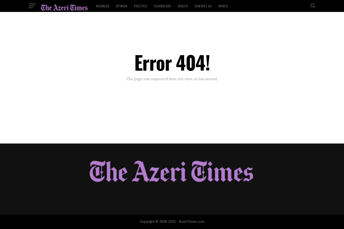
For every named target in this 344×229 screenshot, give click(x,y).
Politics (140, 5)
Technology (162, 5)
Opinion (121, 5)
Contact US (203, 5)
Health (183, 5)
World (223, 5)
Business (102, 5)
